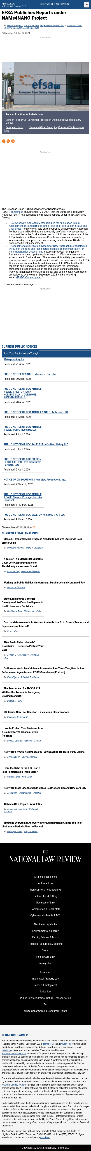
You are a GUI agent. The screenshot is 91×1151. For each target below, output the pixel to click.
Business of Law (45, 902)
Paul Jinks (27, 777)
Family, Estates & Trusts (45, 937)
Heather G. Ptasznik (30, 571)
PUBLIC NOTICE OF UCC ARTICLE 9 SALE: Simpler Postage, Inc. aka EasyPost (23, 497)
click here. (45, 1137)
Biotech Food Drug (16, 119)
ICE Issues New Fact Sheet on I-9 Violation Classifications (36, 712)
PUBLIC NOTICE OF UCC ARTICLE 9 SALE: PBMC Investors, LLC (22, 428)
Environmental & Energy (45, 930)
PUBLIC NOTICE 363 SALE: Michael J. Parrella (30, 374)
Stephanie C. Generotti (17, 717)
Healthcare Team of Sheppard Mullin (24, 611)
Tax (45, 1004)
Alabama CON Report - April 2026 (23, 804)
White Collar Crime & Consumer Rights (45, 1010)
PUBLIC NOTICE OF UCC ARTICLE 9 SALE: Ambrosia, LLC (36, 412)
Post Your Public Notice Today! (20, 353)
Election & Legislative (45, 924)
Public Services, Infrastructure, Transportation (45, 998)
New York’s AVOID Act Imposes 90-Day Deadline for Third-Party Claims (44, 751)
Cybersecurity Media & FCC (45, 915)
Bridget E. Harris (14, 701)
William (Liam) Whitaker (30, 793)
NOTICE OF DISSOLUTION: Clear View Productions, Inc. (35, 479)
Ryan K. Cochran (15, 741)
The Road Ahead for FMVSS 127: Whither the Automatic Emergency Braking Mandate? (21, 692)
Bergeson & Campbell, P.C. (52, 25)
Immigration (45, 963)
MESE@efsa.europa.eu (28, 277)
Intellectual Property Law (45, 978)
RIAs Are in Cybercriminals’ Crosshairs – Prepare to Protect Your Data (23, 646)
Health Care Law (45, 956)
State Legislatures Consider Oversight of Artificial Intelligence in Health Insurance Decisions (22, 602)
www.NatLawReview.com (14, 1053)
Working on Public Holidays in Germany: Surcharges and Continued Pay (44, 582)
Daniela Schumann (16, 587)
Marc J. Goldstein (34, 548)
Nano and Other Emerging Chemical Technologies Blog (44, 129)
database (6, 1050)
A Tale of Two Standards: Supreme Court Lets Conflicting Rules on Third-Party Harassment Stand (22, 562)
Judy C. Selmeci (29, 757)
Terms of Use (49, 1044)
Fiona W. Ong (13, 571)
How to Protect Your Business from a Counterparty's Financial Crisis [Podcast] (22, 732)
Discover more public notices (17, 527)
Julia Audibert (13, 757)
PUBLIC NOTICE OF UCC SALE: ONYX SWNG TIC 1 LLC (34, 514)
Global (9, 122)
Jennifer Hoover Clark (17, 809)
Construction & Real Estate (45, 909)
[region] (45, 48)
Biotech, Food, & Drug (45, 896)
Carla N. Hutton (31, 25)
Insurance (45, 972)
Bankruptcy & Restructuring (45, 889)
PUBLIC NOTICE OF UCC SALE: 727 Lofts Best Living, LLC (36, 444)
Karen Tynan (13, 677)
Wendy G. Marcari (32, 741)
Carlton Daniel (13, 777)
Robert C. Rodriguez (30, 677)
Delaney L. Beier (14, 831)
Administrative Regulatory (66, 119)
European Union (14, 127)
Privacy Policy (67, 1044)
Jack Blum (12, 793)
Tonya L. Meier (31, 831)
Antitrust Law (45, 883)
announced (17, 211)
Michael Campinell (16, 548)
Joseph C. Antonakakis (18, 655)
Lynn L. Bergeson (15, 25)
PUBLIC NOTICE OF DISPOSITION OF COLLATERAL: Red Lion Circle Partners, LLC (22, 462)
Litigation (45, 991)
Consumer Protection (39, 119)
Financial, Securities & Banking (46, 943)
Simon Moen (13, 631)
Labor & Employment (45, 985)
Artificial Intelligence (45, 876)
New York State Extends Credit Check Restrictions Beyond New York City (45, 788)
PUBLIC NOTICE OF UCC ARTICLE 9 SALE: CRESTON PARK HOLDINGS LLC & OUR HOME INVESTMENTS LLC (22, 393)
